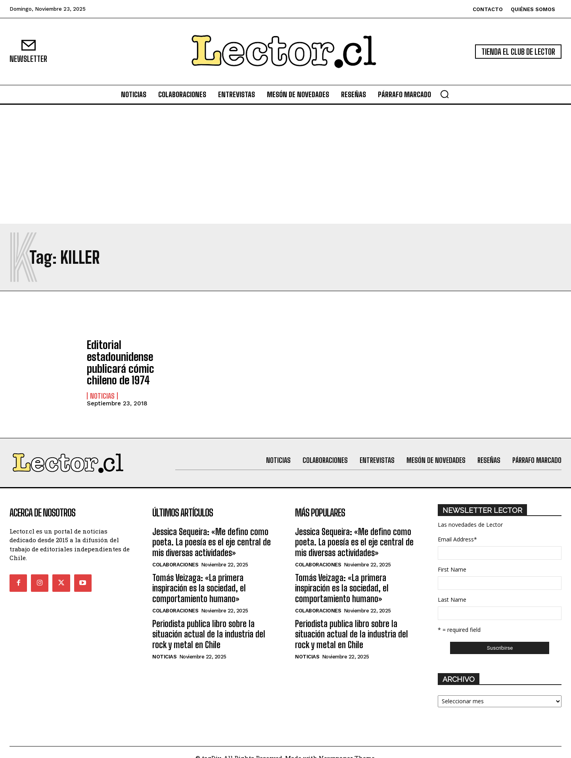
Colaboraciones (175, 553)
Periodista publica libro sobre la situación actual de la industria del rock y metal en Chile (208, 623)
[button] (444, 94)
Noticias (102, 382)
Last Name (452, 588)
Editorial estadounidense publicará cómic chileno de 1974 (133, 357)
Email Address (457, 528)
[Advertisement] (285, 164)
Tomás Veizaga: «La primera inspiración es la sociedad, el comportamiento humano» (199, 577)
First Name (452, 558)
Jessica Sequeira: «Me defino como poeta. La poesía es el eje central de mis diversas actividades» (211, 531)
